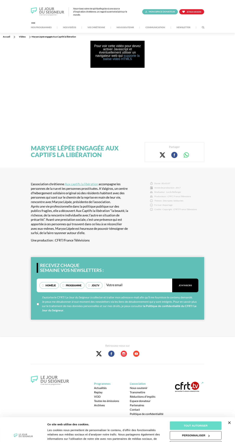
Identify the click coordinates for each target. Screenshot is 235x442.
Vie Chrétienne (96, 27)
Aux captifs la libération (81, 184)
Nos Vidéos (69, 27)
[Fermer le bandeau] (229, 400)
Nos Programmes (41, 27)
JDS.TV (95, 285)
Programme (73, 285)
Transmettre (137, 392)
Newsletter (183, 27)
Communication (155, 27)
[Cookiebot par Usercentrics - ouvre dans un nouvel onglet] (23, 435)
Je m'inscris (185, 285)
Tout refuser (195, 422)
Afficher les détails (59, 434)
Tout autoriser (196, 403)
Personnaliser (196, 412)
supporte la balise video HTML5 (121, 57)
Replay (98, 392)
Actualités (100, 388)
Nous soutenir (125, 27)
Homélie (50, 285)
